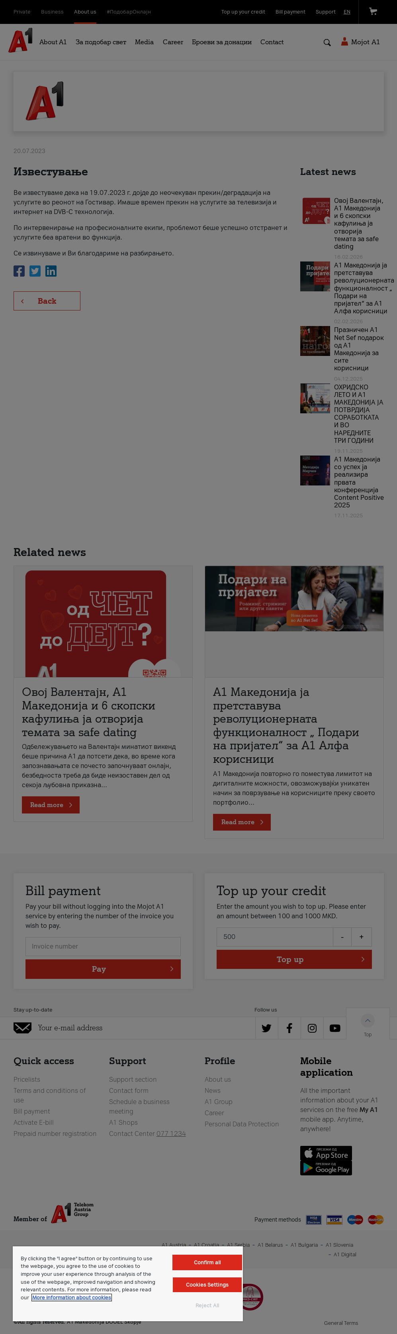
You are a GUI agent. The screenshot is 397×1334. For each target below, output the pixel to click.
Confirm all (207, 1262)
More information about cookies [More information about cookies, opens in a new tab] (71, 1298)
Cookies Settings (207, 1285)
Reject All (207, 1305)
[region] (128, 1283)
